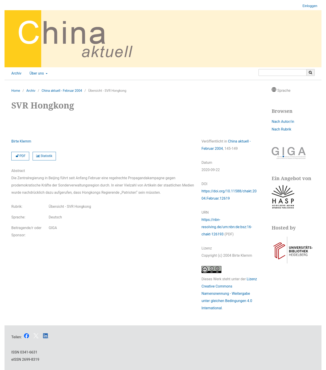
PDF (20, 156)
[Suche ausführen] (311, 72)
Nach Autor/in (283, 121)
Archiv (16, 73)
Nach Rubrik (281, 129)
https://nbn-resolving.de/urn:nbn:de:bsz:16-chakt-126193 (226, 227)
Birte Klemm (21, 141)
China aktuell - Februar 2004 (62, 91)
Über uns (36, 73)
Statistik (44, 156)
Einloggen (308, 6)
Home (15, 91)
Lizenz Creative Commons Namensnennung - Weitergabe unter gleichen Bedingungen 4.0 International (229, 293)
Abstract (18, 171)
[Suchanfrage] (283, 72)
